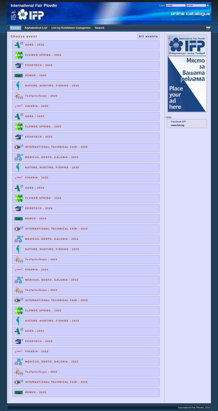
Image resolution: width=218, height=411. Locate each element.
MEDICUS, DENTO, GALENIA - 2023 (52, 280)
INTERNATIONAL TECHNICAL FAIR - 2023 (56, 300)
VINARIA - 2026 (37, 106)
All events (148, 36)
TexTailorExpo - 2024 (41, 259)
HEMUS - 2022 (35, 392)
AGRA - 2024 (34, 188)
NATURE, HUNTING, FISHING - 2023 (52, 320)
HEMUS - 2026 (35, 75)
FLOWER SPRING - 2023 (43, 310)
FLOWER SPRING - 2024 (43, 198)
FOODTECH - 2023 (39, 341)
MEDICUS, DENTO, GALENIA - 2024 (52, 239)
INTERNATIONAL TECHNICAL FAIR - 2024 (56, 228)
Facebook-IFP (178, 121)
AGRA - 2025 (34, 116)
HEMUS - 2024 (35, 218)
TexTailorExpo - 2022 (41, 372)
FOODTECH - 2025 (39, 136)
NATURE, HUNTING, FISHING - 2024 (52, 249)
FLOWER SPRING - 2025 (43, 126)
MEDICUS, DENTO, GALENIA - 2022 (52, 361)
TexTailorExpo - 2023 (41, 290)
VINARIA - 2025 (37, 177)
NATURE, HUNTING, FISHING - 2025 (52, 167)
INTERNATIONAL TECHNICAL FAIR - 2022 (56, 382)
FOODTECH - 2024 (39, 208)
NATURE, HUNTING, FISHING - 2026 (52, 85)
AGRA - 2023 (34, 331)
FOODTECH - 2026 (39, 65)
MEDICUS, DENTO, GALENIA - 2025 (52, 157)
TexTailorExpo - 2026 (41, 96)
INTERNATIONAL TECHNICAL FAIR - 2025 (56, 147)
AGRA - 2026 (34, 44)
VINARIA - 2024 (37, 269)
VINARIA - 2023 (37, 351)
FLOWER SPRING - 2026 (43, 55)
